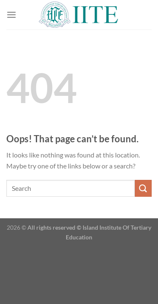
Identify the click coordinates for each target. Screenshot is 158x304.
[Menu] (11, 14)
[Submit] (143, 188)
